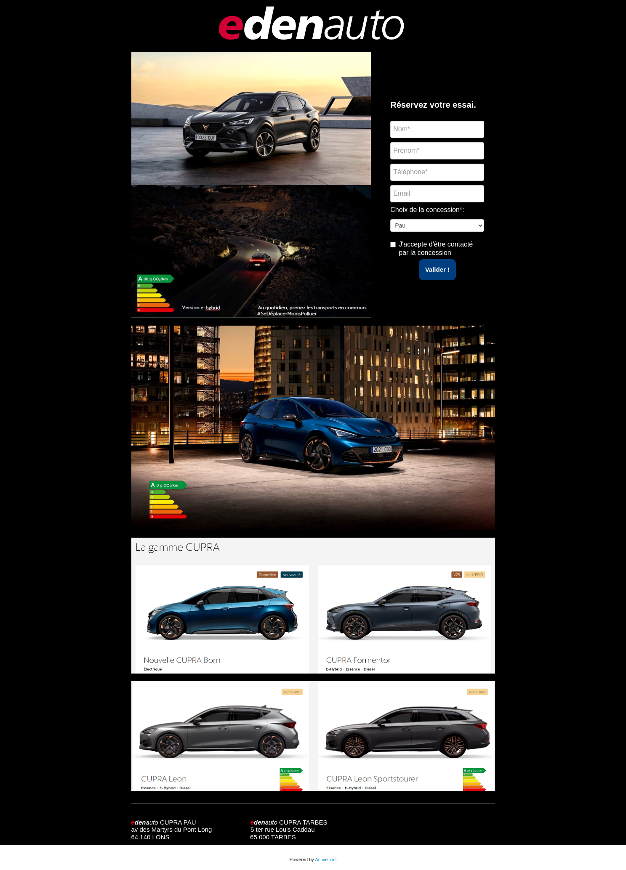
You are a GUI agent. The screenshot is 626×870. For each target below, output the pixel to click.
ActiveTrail (325, 859)
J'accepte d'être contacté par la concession (436, 248)
